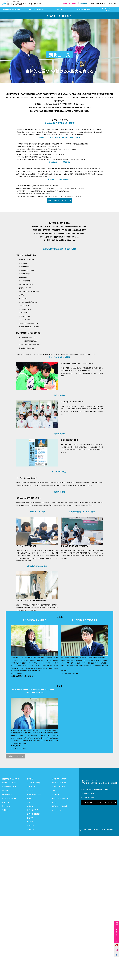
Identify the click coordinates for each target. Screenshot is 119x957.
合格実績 (30, 939)
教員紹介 (5, 931)
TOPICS (54, 923)
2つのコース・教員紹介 (35, 9)
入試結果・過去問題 (58, 908)
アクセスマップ (113, 3)
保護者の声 (30, 951)
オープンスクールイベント (107, 10)
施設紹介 (30, 927)
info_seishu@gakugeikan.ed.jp (97, 924)
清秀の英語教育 (7, 916)
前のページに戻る (16, 874)
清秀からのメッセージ (9, 904)
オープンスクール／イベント (117, 933)
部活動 (29, 920)
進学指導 (30, 943)
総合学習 (5, 912)
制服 (28, 923)
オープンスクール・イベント (60, 920)
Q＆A (53, 912)
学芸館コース (6, 927)
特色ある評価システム (34, 916)
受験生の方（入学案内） (69, 3)
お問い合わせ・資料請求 (98, 3)
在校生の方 (83, 3)
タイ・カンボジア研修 (33, 904)
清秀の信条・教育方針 (9, 908)
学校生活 (59, 9)
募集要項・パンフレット (59, 904)
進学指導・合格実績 (83, 9)
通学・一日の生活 (32, 931)
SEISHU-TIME (31, 908)
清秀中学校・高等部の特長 (11, 9)
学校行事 (30, 912)
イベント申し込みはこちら (58, 245)
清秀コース (5, 923)
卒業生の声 (30, 947)
